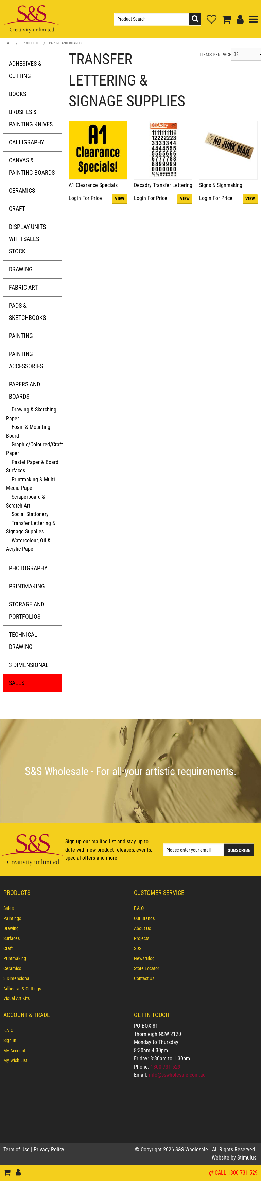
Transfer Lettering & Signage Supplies (30, 527)
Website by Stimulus (235, 1157)
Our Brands (144, 918)
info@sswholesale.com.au (177, 1075)
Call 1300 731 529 (236, 1173)
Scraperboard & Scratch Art (25, 501)
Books (17, 93)
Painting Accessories (26, 360)
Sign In (9, 1040)
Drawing (21, 269)
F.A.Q (139, 908)
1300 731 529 (165, 1066)
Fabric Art (23, 287)
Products (31, 43)
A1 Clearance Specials (93, 185)
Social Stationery (30, 514)
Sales (16, 682)
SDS (137, 948)
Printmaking (27, 586)
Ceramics (22, 190)
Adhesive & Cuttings (22, 988)
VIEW (119, 198)
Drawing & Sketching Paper (31, 414)
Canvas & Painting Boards (32, 166)
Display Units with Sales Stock (27, 239)
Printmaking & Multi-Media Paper (31, 484)
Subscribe (239, 850)
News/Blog (144, 958)
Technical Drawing (23, 640)
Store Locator (146, 968)
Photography (28, 568)
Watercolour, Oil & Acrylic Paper (28, 545)
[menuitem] (65, 908)
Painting (21, 335)
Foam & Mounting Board (28, 431)
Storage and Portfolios (26, 610)
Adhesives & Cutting (25, 69)
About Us (142, 928)
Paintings (12, 918)
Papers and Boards (65, 43)
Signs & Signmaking (220, 185)
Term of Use (17, 1149)
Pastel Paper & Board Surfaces (32, 466)
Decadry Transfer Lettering (163, 185)
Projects (141, 938)
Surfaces (11, 938)
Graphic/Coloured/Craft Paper (34, 448)
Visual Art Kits (16, 998)
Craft (17, 208)
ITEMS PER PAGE (215, 54)
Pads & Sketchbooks (27, 311)
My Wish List (15, 1060)
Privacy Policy (49, 1149)
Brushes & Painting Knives (31, 118)
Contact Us (144, 978)
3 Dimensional (29, 664)
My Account (14, 1050)
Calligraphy (26, 142)
